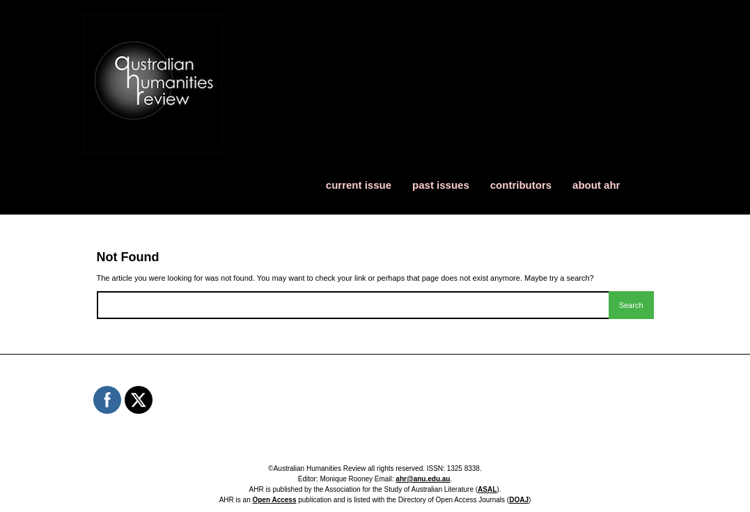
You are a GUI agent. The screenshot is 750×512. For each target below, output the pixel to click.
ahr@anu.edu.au (423, 479)
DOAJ (519, 500)
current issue (358, 185)
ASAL (487, 489)
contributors (521, 185)
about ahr (596, 185)
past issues (440, 185)
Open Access (274, 500)
